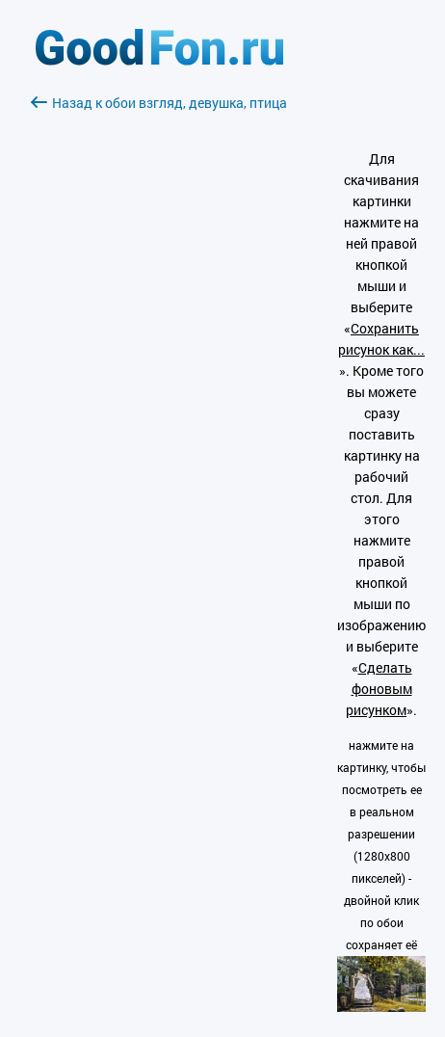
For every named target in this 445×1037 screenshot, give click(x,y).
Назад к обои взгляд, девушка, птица (159, 102)
